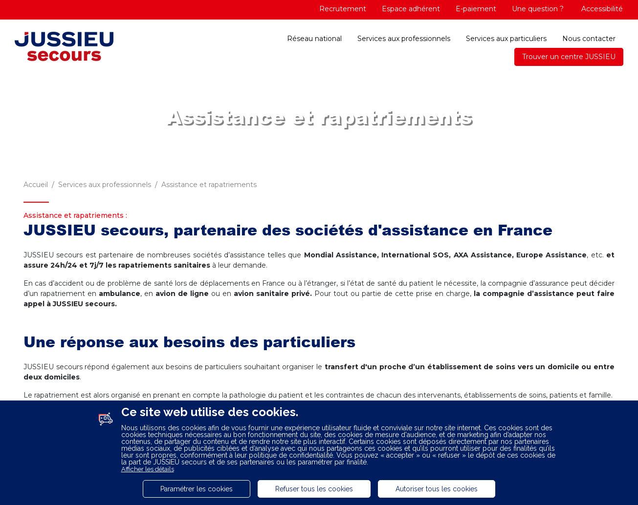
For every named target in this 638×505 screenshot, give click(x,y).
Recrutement (342, 8)
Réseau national (314, 38)
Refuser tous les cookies (314, 489)
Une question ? (538, 8)
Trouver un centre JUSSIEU (569, 56)
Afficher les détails (147, 469)
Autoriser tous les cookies (437, 489)
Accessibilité (601, 8)
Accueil (35, 184)
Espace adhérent (411, 8)
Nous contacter (589, 38)
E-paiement (476, 8)
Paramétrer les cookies (196, 489)
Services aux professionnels (403, 38)
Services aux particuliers (506, 38)
